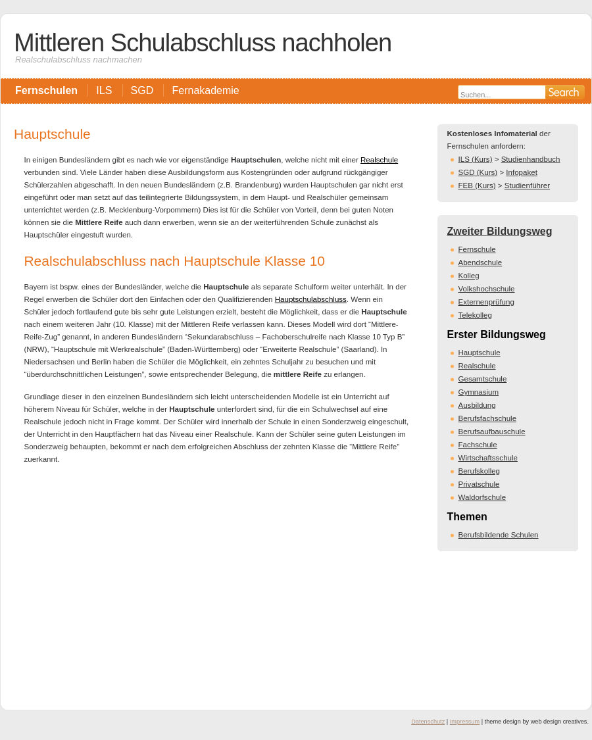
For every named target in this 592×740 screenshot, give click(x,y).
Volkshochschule (486, 289)
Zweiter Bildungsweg (500, 231)
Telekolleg (475, 315)
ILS (104, 90)
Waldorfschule (482, 497)
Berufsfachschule (487, 418)
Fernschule (477, 249)
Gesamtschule (482, 379)
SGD (142, 90)
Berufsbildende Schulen (498, 535)
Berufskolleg (479, 471)
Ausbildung (477, 405)
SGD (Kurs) (478, 172)
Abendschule (480, 262)
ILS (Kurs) (475, 159)
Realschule (379, 160)
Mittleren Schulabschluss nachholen (202, 42)
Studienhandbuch (530, 159)
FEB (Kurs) (477, 185)
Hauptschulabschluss (311, 299)
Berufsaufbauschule (492, 431)
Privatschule (479, 484)
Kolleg (469, 276)
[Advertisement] (217, 583)
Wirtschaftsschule (488, 458)
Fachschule (477, 445)
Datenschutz (428, 721)
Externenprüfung (486, 302)
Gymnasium (478, 392)
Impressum (465, 721)
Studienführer (527, 185)
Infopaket (521, 172)
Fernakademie (205, 90)
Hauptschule (479, 353)
